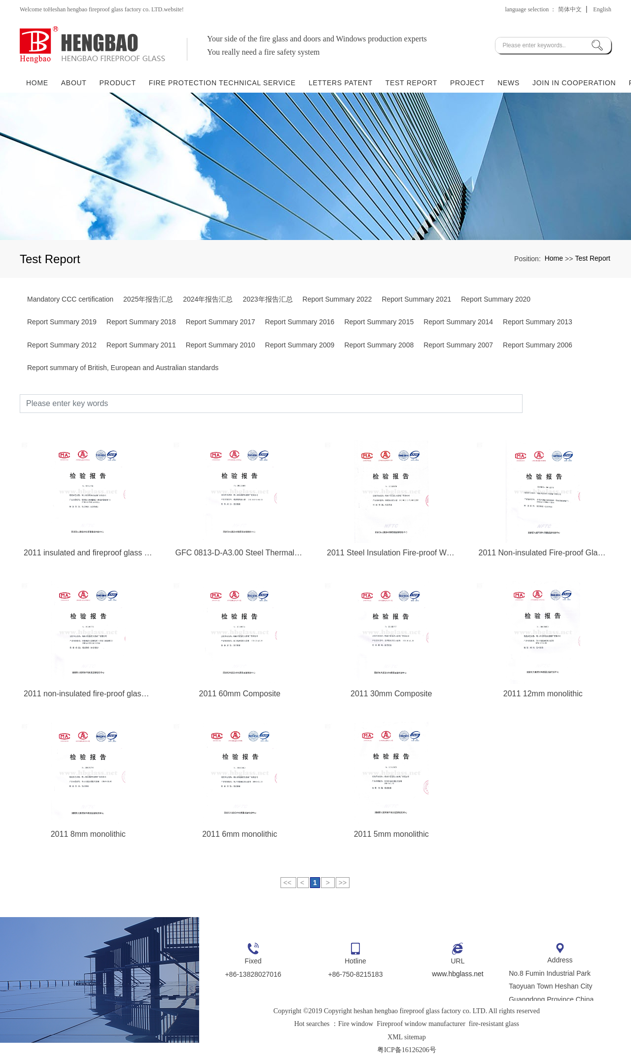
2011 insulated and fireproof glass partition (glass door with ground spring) (88, 552)
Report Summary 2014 (458, 322)
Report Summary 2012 (62, 345)
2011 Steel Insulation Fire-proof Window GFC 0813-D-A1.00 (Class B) (391, 552)
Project (467, 82)
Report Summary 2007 (458, 345)
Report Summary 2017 (220, 322)
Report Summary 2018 (141, 322)
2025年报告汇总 (148, 299)
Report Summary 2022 (337, 299)
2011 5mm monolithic (391, 834)
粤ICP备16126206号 (406, 1050)
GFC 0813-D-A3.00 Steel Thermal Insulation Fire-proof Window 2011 (240, 552)
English (602, 9)
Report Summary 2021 (416, 299)
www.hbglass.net (458, 974)
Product (118, 82)
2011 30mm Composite (391, 693)
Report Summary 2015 (379, 322)
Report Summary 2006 (537, 345)
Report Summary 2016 (300, 322)
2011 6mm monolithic (239, 834)
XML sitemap (406, 1037)
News (508, 82)
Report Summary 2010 (220, 345)
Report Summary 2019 (62, 322)
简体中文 (570, 9)
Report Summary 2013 (537, 322)
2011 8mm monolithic (88, 834)
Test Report (411, 82)
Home (37, 82)
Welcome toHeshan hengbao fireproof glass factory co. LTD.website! (102, 9)
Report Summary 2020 (495, 299)
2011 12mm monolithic (543, 693)
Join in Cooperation (574, 82)
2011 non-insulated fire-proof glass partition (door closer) (88, 693)
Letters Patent (341, 82)
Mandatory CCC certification (70, 299)
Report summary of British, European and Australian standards (122, 368)
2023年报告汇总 (267, 299)
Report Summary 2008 (379, 345)
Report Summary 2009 (300, 345)
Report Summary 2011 (141, 345)
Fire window (355, 1023)
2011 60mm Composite (239, 693)
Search (567, 403)
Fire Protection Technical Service (222, 82)
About (74, 82)
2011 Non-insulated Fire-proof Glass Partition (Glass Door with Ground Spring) (543, 552)
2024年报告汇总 (208, 299)
